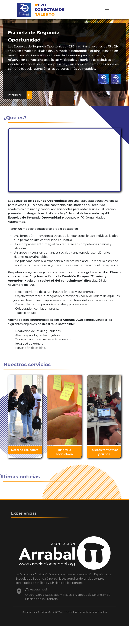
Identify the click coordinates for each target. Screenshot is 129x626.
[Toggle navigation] (107, 9)
